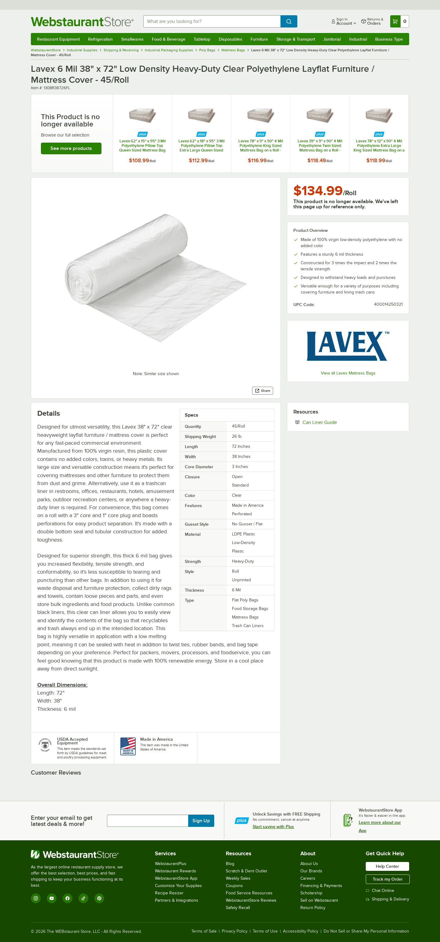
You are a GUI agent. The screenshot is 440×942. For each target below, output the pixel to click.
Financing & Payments (321, 885)
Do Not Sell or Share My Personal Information (366, 931)
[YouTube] (52, 898)
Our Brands (311, 871)
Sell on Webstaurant (319, 900)
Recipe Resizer (169, 893)
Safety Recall (238, 907)
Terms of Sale (204, 931)
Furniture (259, 39)
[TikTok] (83, 898)
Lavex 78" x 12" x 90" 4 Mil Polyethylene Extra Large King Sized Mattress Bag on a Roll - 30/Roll (379, 146)
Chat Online (380, 890)
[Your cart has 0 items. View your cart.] (399, 21)
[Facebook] (67, 898)
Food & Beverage (168, 39)
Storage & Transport (296, 39)
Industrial (358, 39)
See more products (71, 148)
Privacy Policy (235, 931)
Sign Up (201, 820)
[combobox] (211, 21)
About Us (309, 863)
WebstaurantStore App (176, 878)
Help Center (387, 866)
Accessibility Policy (300, 931)
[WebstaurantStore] (81, 854)
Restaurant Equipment (58, 39)
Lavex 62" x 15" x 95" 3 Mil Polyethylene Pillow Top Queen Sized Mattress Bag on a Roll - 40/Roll (142, 146)
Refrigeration (100, 39)
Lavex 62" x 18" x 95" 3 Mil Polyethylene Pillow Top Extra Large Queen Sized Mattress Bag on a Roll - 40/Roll (201, 146)
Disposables (230, 39)
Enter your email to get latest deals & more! (61, 821)
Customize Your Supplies (178, 885)
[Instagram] (36, 898)
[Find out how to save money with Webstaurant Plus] (142, 134)
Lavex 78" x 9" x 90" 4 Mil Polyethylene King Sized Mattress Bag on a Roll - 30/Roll (260, 146)
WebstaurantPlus (170, 863)
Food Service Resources (249, 893)
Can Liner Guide (338, 422)
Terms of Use (265, 931)
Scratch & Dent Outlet (246, 871)
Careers (307, 878)
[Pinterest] (99, 898)
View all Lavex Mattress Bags (348, 373)
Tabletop (202, 39)
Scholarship (311, 893)
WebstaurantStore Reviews (251, 900)
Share (262, 390)
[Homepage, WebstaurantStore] (82, 21)
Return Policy (312, 907)
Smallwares (132, 39)
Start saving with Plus (273, 826)
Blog (230, 863)
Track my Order (388, 879)
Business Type (389, 39)
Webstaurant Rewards (175, 871)
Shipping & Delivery (387, 899)
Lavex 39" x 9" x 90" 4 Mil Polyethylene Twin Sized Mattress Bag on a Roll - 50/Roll (320, 146)
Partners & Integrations (176, 900)
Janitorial (332, 39)
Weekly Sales (238, 878)
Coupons (234, 885)
